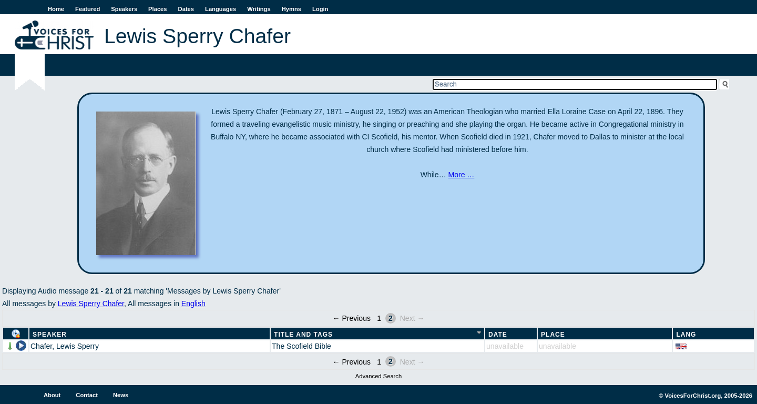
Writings (259, 9)
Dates (186, 9)
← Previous (352, 318)
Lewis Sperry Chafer (91, 303)
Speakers (124, 9)
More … (461, 174)
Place (553, 334)
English (193, 303)
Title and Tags (303, 334)
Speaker (50, 334)
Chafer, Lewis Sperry (64, 346)
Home (56, 9)
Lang (686, 334)
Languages (220, 9)
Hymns (291, 9)
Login (320, 9)
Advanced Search (378, 376)
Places (157, 9)
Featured (87, 9)
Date (497, 334)
